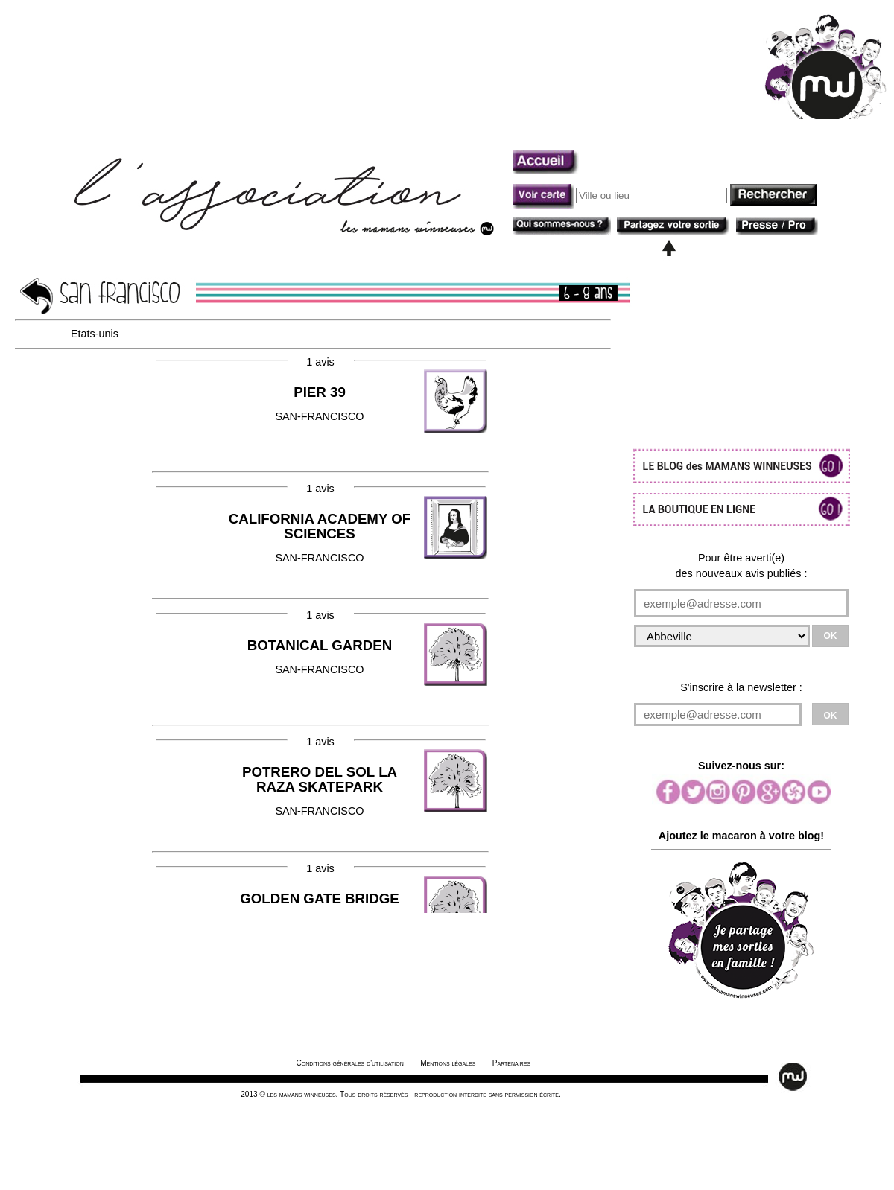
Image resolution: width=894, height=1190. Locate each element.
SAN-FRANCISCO (319, 538)
